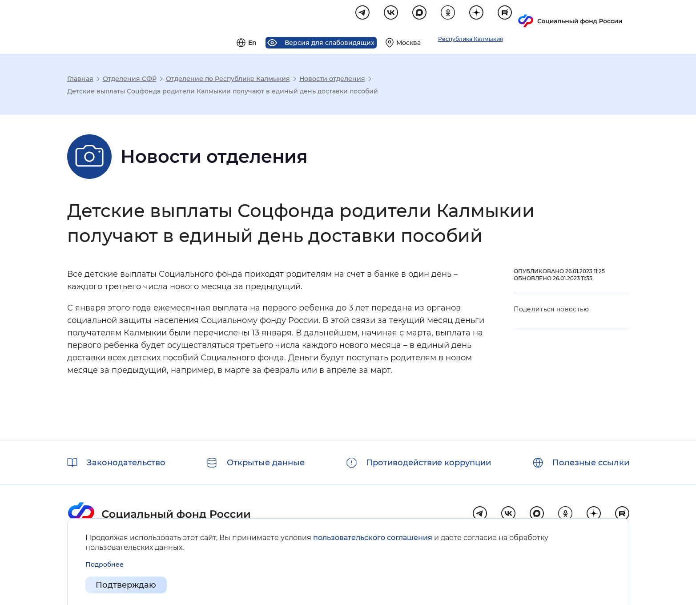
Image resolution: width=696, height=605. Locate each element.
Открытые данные (266, 463)
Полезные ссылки (590, 463)
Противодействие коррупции (428, 463)
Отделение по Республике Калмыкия (228, 80)
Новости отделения (332, 80)
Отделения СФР (130, 80)
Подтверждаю (126, 585)
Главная (80, 80)
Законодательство (126, 463)
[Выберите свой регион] (513, 16)
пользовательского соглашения (372, 537)
